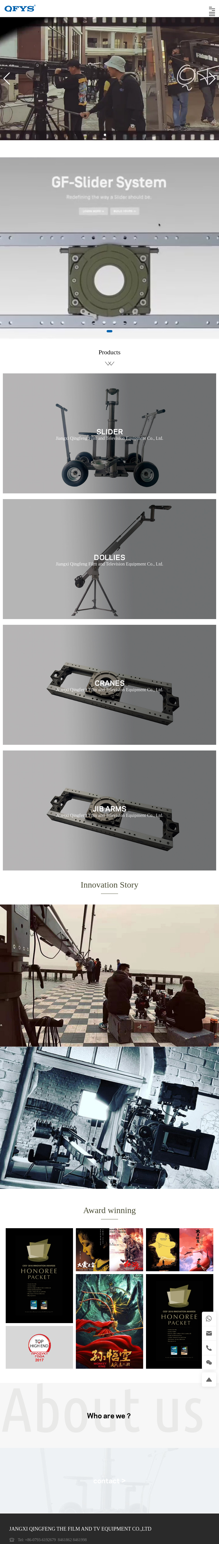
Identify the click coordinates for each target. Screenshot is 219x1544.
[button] (105, 135)
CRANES (110, 682)
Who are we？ (109, 1415)
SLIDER (109, 431)
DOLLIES (109, 557)
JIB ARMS (109, 808)
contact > (109, 1480)
